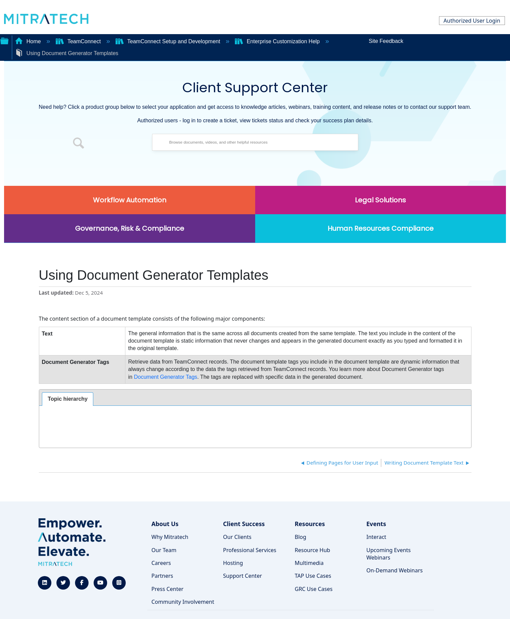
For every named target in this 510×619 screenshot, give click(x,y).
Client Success (244, 524)
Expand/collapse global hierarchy (4, 40)
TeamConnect (79, 41)
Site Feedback (386, 41)
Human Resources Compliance (380, 228)
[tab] (67, 399)
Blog (300, 537)
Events (376, 524)
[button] (78, 143)
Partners (162, 575)
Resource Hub (312, 550)
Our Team (163, 550)
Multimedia (309, 563)
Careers (161, 563)
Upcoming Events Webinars (388, 553)
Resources (310, 524)
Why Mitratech (169, 537)
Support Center (242, 575)
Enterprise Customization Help (278, 41)
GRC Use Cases (314, 589)
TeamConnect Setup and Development (169, 41)
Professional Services (249, 550)
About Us (164, 524)
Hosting (233, 563)
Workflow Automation (129, 200)
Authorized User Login (471, 20)
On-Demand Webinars (394, 570)
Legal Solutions (380, 200)
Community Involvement (182, 601)
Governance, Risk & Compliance (129, 228)
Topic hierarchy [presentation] (68, 399)
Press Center (167, 589)
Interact (376, 537)
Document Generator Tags (165, 377)
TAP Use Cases (313, 575)
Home (29, 41)
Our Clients (237, 537)
